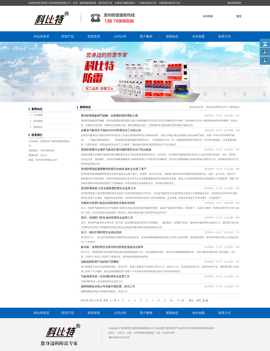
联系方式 (224, 36)
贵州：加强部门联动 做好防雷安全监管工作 (107, 217)
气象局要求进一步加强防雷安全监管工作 (105, 276)
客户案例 (146, 36)
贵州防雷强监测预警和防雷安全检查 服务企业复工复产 (114, 168)
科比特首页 (41, 36)
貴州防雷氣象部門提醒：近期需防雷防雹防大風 (109, 115)
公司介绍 (120, 36)
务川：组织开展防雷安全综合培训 (101, 232)
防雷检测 (195, 328)
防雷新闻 (38, 121)
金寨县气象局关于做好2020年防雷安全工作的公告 (111, 130)
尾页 (191, 300)
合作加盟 (198, 36)
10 (171, 300)
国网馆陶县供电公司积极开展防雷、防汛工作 (108, 286)
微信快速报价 (235, 3)
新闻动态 (172, 36)
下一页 (180, 300)
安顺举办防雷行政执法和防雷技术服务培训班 (108, 202)
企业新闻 (38, 115)
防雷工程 (185, 328)
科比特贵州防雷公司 (216, 107)
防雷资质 (94, 36)
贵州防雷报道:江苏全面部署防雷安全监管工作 (108, 188)
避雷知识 (38, 127)
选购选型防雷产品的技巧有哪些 (100, 261)
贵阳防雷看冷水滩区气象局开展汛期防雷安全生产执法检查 (116, 149)
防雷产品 (68, 36)
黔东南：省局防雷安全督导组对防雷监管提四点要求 (112, 247)
